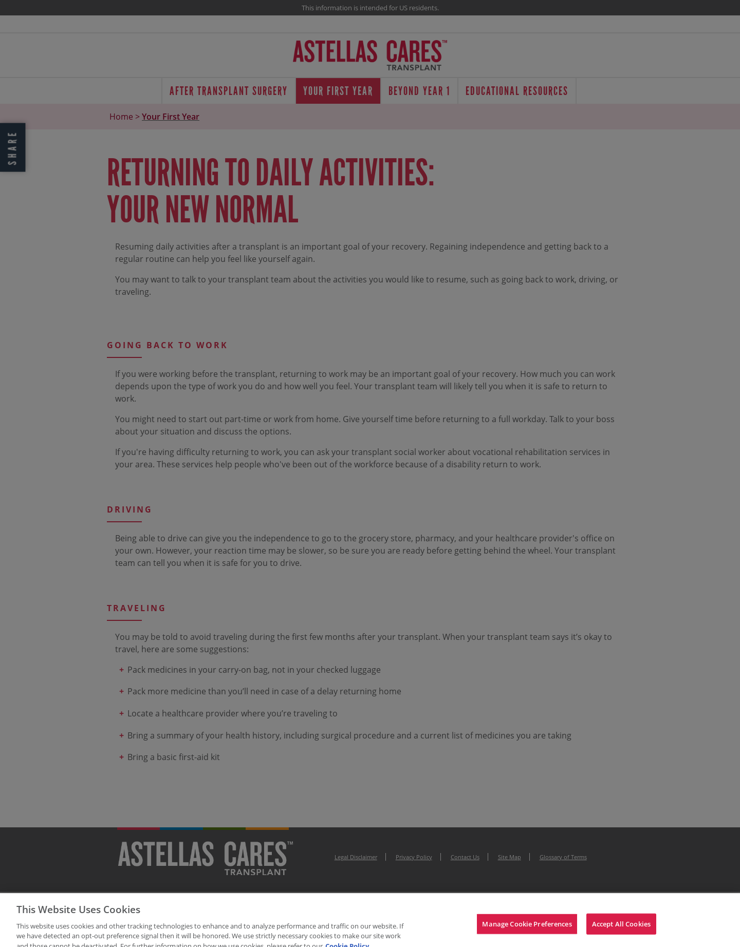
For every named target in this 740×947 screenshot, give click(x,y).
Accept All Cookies (621, 930)
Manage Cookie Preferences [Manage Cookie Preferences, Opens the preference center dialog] (526, 930)
